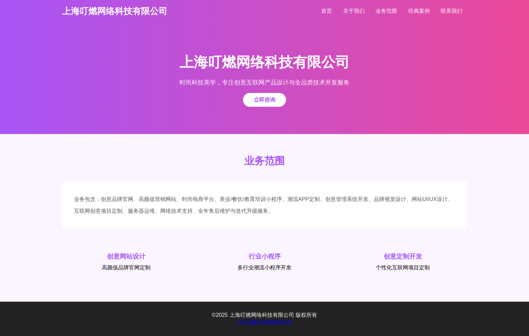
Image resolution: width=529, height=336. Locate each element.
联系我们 (451, 11)
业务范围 (386, 11)
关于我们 (354, 11)
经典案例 (419, 11)
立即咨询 (264, 100)
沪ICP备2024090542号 (264, 322)
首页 (326, 11)
